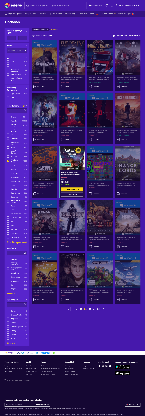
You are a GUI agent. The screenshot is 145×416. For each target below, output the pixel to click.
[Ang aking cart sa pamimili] (111, 5)
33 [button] (81, 309)
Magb (85, 366)
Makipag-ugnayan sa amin (13, 368)
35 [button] (90, 309)
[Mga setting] (95, 5)
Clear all (54, 29)
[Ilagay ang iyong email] (20, 405)
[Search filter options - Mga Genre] (17, 253)
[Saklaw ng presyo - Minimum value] (11, 38)
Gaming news (69, 366)
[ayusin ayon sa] (127, 35)
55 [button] (98, 309)
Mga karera (8, 371)
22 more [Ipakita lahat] (11, 293)
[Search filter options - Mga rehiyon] (17, 304)
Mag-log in (121, 5)
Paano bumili (30, 366)
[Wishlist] (106, 5)
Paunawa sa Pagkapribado (57, 408)
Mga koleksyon (31, 368)
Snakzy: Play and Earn (72, 374)
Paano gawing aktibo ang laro (50, 368)
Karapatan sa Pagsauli (48, 374)
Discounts (29, 374)
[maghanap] (55, 5)
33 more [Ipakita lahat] (11, 343)
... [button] (76, 309)
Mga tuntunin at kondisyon (96, 414)
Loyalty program (31, 371)
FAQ (42, 366)
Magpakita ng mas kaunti (17, 242)
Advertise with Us (88, 368)
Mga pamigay (69, 368)
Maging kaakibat (70, 371)
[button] (68, 309)
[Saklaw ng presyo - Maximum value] (22, 38)
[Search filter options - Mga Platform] (17, 110)
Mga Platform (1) (40, 29)
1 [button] (73, 309)
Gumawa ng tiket (46, 371)
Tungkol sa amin (10, 366)
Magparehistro (133, 5)
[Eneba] (13, 5)
